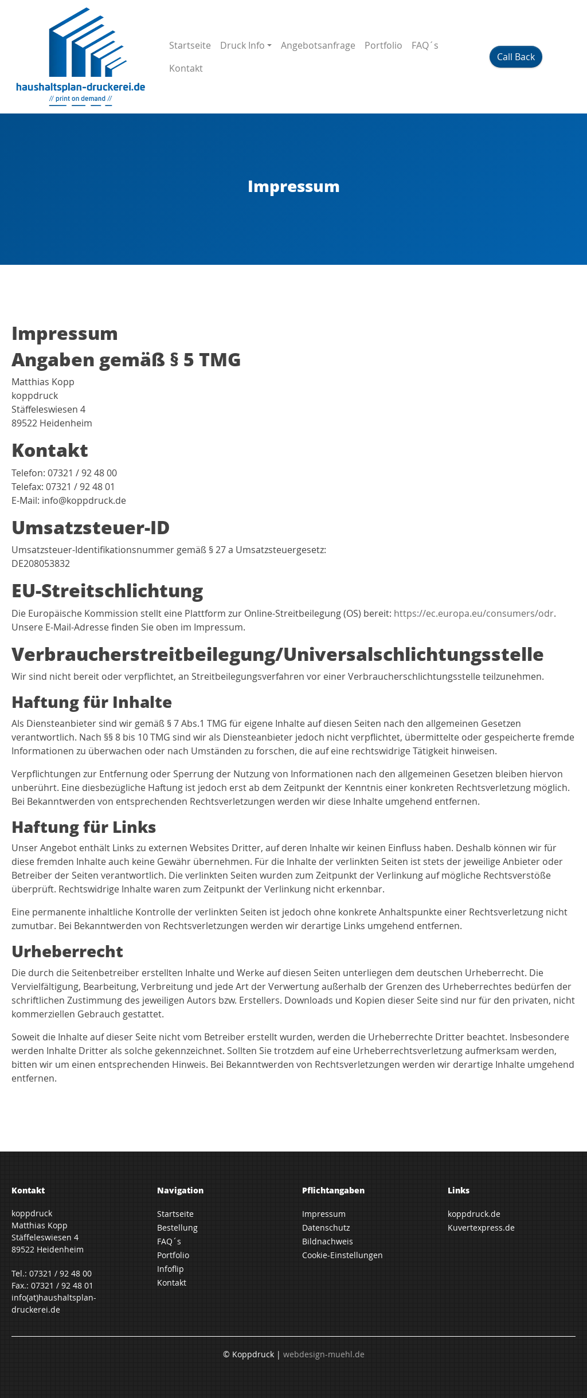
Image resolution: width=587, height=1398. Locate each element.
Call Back (516, 56)
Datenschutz (326, 1227)
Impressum (324, 1213)
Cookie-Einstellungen (342, 1255)
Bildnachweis (327, 1241)
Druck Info (242, 45)
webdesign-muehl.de (324, 1354)
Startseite (190, 45)
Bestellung (177, 1227)
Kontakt (186, 68)
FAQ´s (425, 45)
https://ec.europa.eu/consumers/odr (474, 613)
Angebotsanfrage (318, 45)
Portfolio (383, 45)
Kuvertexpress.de (481, 1227)
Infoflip (170, 1268)
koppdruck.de (474, 1213)
